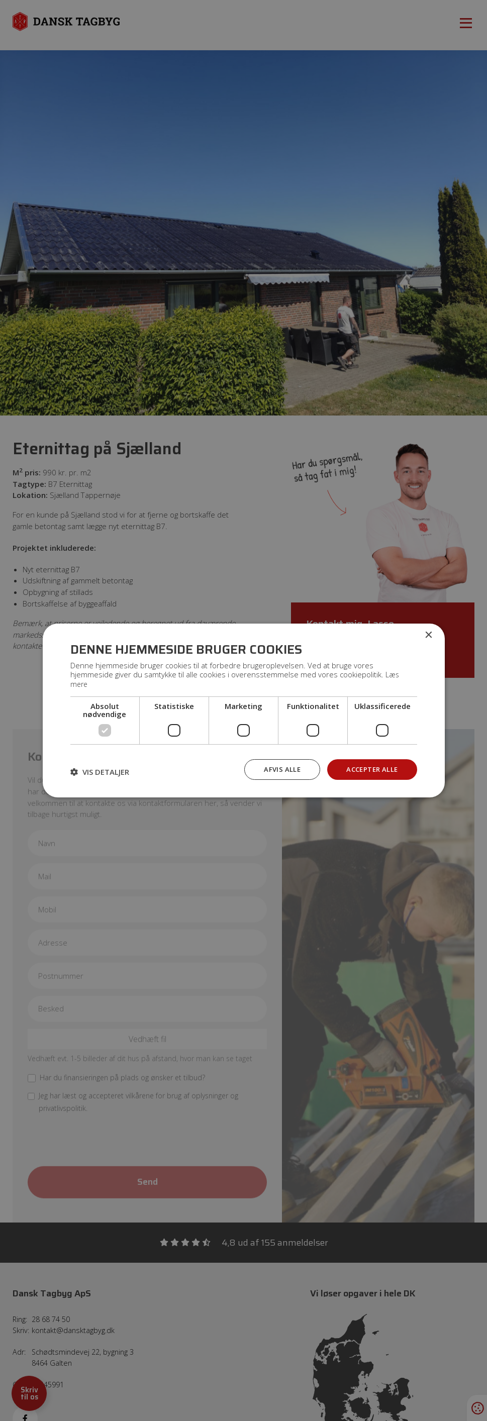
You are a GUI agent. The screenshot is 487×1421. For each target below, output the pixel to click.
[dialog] (243, 710)
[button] (99, 771)
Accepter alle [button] (370, 768)
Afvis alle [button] (277, 768)
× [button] (428, 635)
